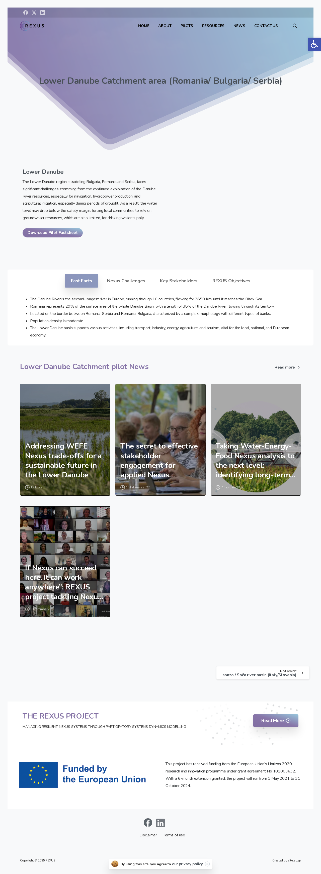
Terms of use (174, 835)
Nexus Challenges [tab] (126, 281)
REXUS (50, 860)
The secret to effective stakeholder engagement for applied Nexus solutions (159, 461)
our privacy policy (187, 863)
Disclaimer (148, 835)
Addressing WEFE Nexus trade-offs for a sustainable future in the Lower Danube (63, 461)
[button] (314, 44)
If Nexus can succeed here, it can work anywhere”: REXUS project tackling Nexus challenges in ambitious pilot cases (63, 582)
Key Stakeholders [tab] (178, 281)
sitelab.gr (294, 860)
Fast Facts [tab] (81, 281)
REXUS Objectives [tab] (231, 281)
